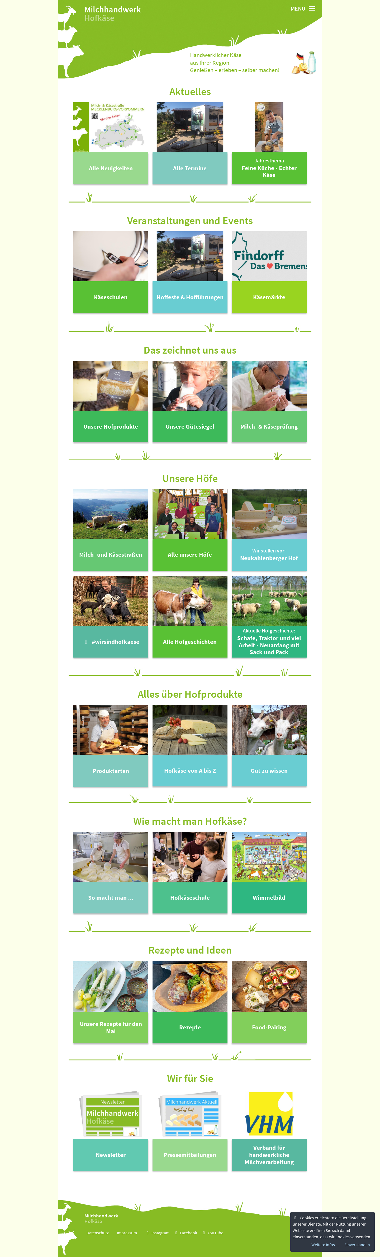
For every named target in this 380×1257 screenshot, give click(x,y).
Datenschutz (98, 1232)
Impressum (127, 1232)
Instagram (157, 1232)
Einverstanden (357, 1244)
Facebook (185, 1232)
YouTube (212, 1232)
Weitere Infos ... (325, 1244)
